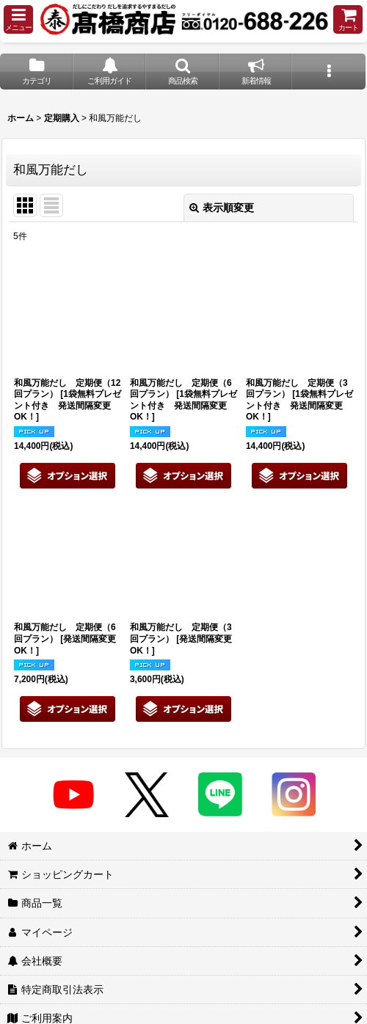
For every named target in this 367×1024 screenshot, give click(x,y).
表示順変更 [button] (221, 207)
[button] (18, 19)
